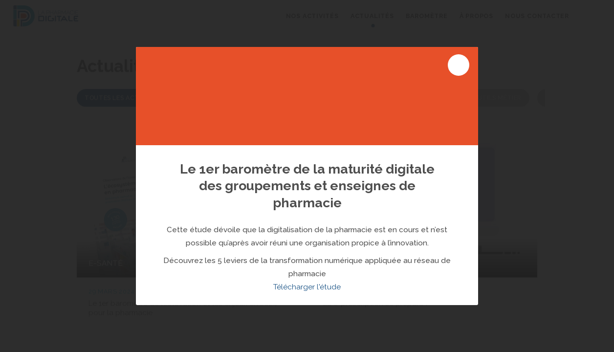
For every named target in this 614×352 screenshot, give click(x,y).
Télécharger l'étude (307, 287)
